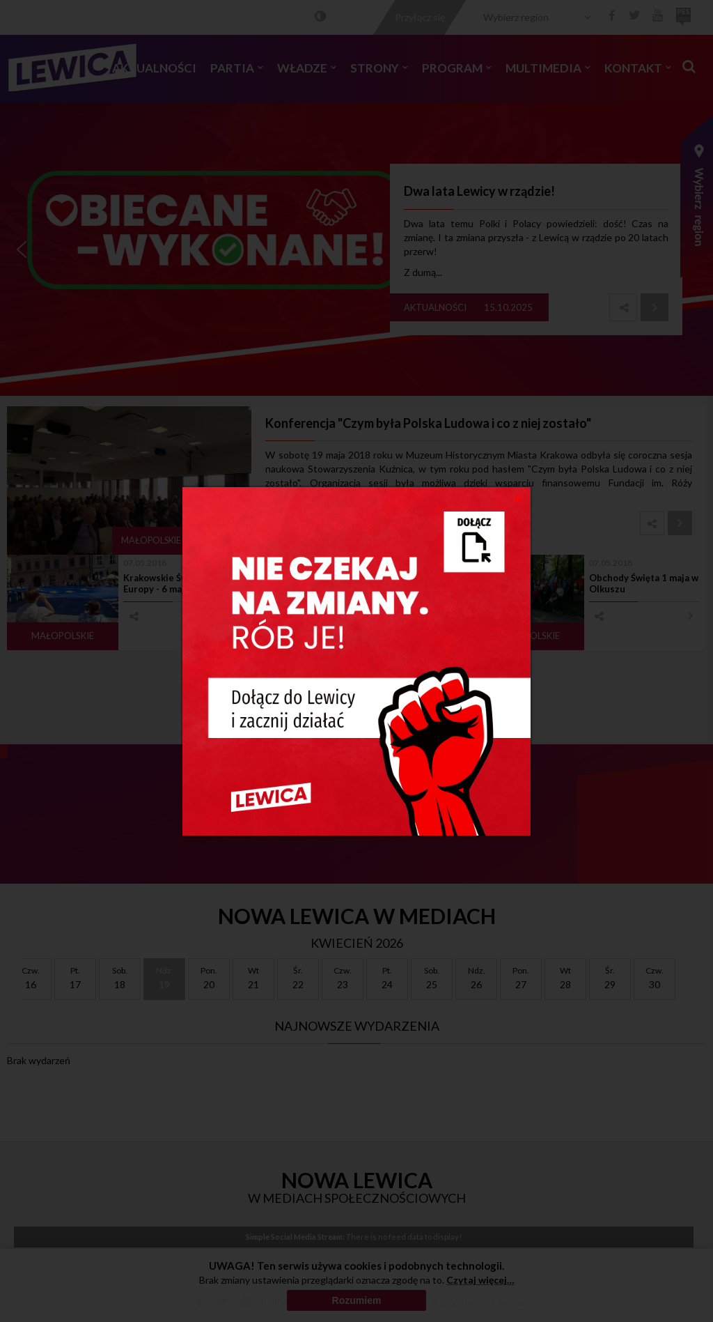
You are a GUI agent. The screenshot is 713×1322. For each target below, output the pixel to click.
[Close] (518, 497)
